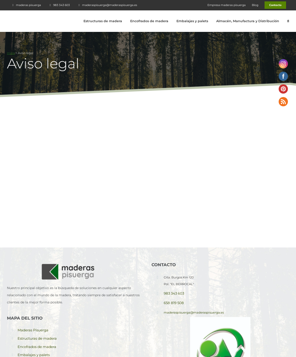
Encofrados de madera (37, 347)
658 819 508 (174, 303)
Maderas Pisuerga (33, 330)
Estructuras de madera (37, 338)
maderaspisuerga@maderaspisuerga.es (194, 312)
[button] (288, 21)
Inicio (11, 53)
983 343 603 (174, 293)
